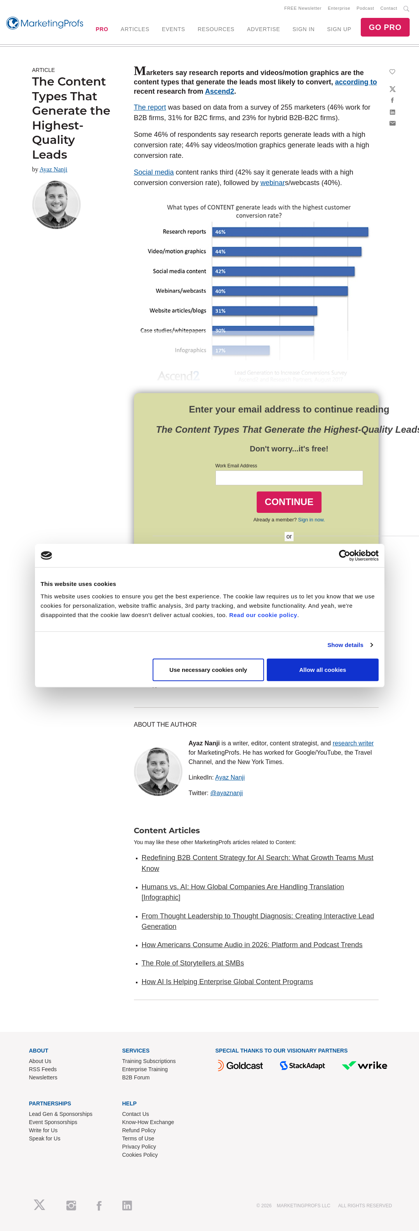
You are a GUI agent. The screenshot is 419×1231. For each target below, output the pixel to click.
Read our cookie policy (263, 614)
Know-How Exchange (148, 1122)
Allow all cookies (322, 669)
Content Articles (167, 830)
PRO (102, 29)
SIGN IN (303, 29)
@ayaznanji (226, 793)
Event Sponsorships (53, 1122)
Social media (154, 172)
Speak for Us (45, 1138)
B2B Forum (136, 1077)
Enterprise (339, 8)
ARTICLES (135, 29)
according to (356, 82)
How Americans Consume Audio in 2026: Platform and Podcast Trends (252, 945)
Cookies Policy (140, 1155)
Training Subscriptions (149, 1061)
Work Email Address (236, 466)
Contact (389, 8)
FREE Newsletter (303, 8)
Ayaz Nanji (54, 169)
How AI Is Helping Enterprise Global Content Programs (227, 982)
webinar (273, 183)
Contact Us (135, 1114)
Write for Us (43, 1130)
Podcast (365, 8)
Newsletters (43, 1077)
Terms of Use (138, 1138)
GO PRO (385, 27)
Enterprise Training (145, 1069)
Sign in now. (311, 520)
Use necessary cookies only (208, 669)
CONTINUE (289, 502)
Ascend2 (219, 91)
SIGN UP (339, 29)
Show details (345, 645)
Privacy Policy (139, 1147)
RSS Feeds (43, 1069)
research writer (353, 743)
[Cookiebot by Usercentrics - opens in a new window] (345, 555)
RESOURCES (216, 29)
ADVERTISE (263, 29)
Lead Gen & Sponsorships (60, 1114)
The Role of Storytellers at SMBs (193, 963)
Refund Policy (139, 1130)
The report (150, 107)
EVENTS (173, 29)
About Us (40, 1061)
